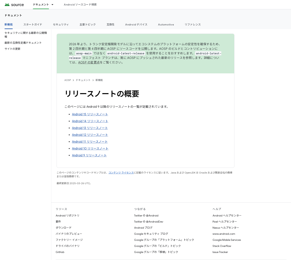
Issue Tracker (220, 252)
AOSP (67, 80)
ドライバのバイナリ (68, 246)
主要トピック (88, 24)
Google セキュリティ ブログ (151, 233)
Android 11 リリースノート (90, 142)
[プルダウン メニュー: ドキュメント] (54, 4)
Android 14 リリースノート (90, 121)
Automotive (166, 24)
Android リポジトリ (67, 215)
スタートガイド (32, 24)
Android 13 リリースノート (90, 128)
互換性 (111, 24)
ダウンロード (64, 227)
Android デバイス (136, 24)
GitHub (60, 252)
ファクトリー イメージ (69, 240)
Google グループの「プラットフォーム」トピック (164, 240)
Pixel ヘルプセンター (225, 221)
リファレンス (193, 24)
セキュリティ (61, 24)
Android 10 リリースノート (90, 149)
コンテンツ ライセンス (121, 172)
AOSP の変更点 (89, 62)
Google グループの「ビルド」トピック (157, 246)
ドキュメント (13, 15)
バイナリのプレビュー (69, 233)
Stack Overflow (222, 246)
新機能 (99, 80)
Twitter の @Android (146, 215)
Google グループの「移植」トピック (156, 252)
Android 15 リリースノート (90, 114)
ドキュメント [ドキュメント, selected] (41, 4)
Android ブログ (143, 227)
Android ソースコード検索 (80, 4)
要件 (58, 221)
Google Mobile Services (227, 240)
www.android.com (224, 233)
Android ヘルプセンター (227, 215)
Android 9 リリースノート (89, 155)
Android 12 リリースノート (90, 135)
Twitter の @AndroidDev (148, 221)
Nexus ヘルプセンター (226, 227)
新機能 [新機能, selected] (9, 24)
